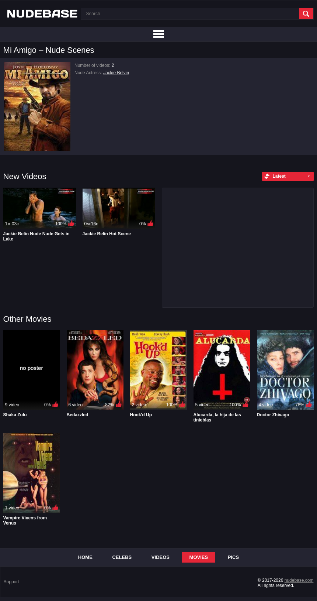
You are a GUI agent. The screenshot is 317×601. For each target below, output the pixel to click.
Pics (233, 557)
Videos (160, 557)
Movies (198, 557)
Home (85, 557)
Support (11, 581)
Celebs (122, 557)
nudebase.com (299, 580)
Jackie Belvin (116, 72)
